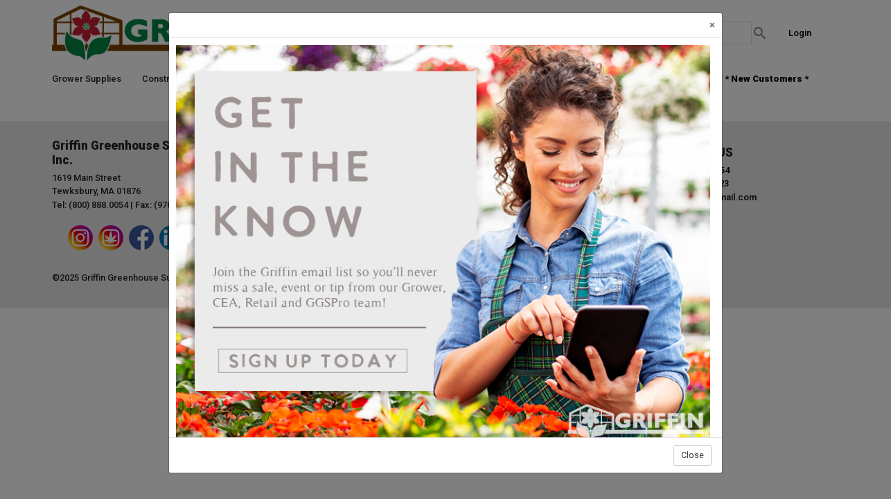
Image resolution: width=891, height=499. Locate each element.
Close (692, 455)
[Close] (712, 25)
